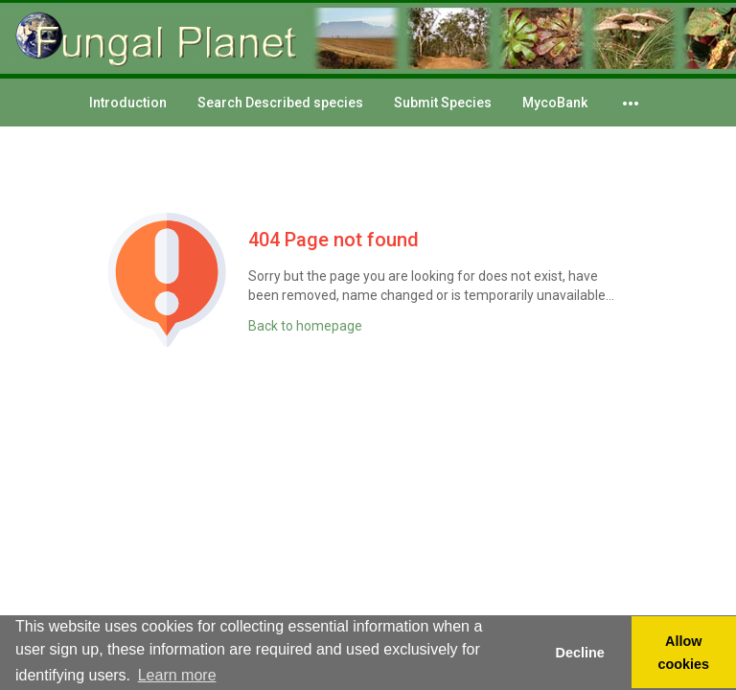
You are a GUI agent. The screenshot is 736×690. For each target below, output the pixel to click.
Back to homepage (305, 326)
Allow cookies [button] (684, 652)
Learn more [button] (177, 675)
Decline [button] (579, 652)
